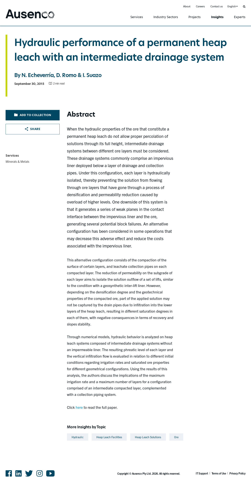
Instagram (39, 473)
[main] (125, 234)
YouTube (50, 473)
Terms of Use (219, 473)
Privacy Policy (237, 473)
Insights (217, 17)
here (79, 407)
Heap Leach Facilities (109, 437)
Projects (194, 17)
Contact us (216, 6)
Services (136, 17)
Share (32, 129)
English (231, 6)
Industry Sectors (165, 17)
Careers (200, 6)
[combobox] (232, 6)
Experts (239, 17)
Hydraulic (77, 437)
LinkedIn (18, 473)
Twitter (29, 473)
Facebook (9, 473)
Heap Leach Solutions (148, 437)
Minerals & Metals (17, 161)
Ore (176, 437)
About (186, 6)
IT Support (202, 473)
